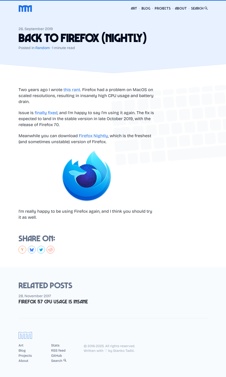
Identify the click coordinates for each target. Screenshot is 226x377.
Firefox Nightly (93, 135)
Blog (145, 8)
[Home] (25, 8)
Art (134, 8)
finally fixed (46, 112)
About (181, 8)
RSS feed (58, 350)
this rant (71, 89)
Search (199, 8)
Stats (55, 345)
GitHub (56, 355)
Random (42, 48)
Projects (163, 8)
